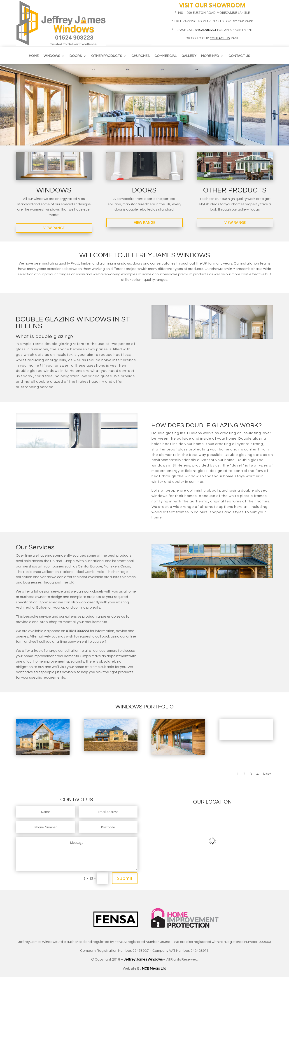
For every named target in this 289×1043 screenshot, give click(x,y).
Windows (52, 56)
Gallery (189, 56)
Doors (76, 56)
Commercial (165, 56)
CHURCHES (140, 56)
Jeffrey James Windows (143, 959)
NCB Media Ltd (154, 968)
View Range (54, 227)
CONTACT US (220, 38)
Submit (125, 878)
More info (210, 56)
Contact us (239, 56)
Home (34, 56)
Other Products (106, 56)
